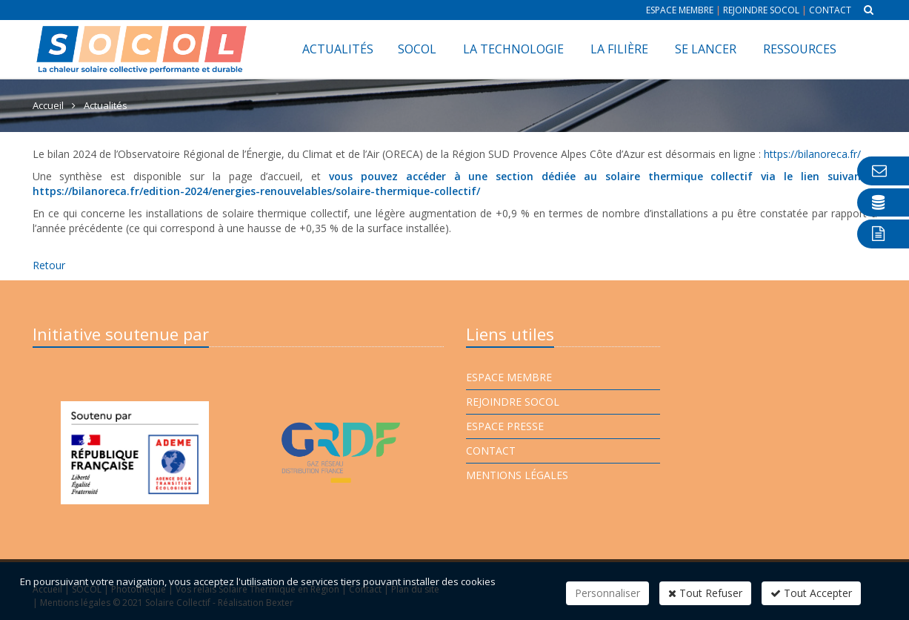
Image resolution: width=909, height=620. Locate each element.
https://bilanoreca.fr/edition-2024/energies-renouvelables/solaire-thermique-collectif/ (256, 191)
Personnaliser (607, 593)
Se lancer (705, 49)
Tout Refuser (705, 593)
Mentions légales (517, 475)
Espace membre (679, 10)
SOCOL (417, 49)
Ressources (799, 49)
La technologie (513, 49)
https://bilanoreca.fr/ (812, 154)
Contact (830, 10)
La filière (619, 49)
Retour (49, 265)
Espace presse (505, 426)
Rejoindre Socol (761, 10)
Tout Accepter (811, 593)
